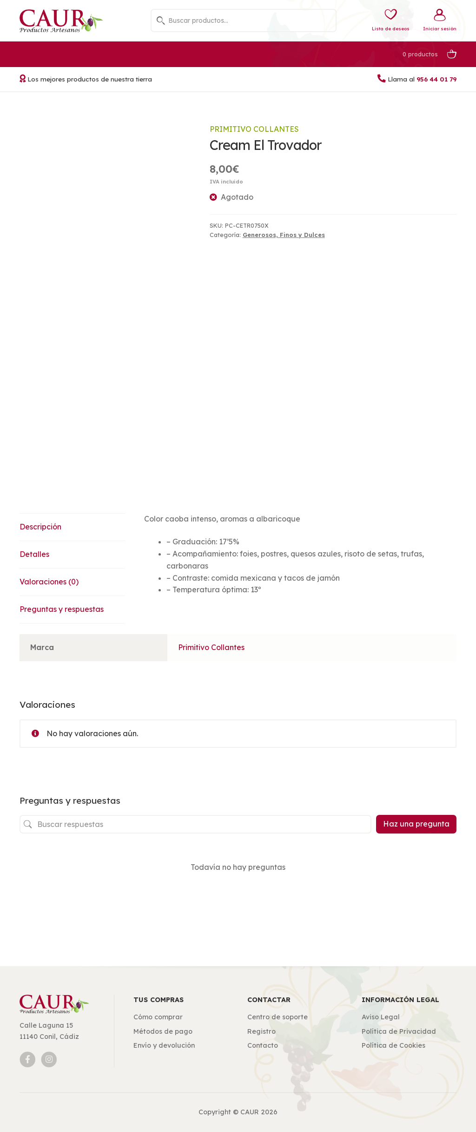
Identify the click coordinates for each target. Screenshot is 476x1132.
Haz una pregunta (416, 823)
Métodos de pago (162, 1031)
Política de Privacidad (399, 1031)
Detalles (34, 554)
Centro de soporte (277, 1017)
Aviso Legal (381, 1017)
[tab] (73, 527)
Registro (261, 1031)
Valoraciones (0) (49, 581)
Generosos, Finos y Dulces (284, 234)
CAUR (249, 1112)
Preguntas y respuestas (62, 609)
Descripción (40, 526)
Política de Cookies (393, 1045)
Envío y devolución (164, 1045)
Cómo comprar (158, 1017)
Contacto (262, 1045)
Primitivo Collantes (254, 129)
